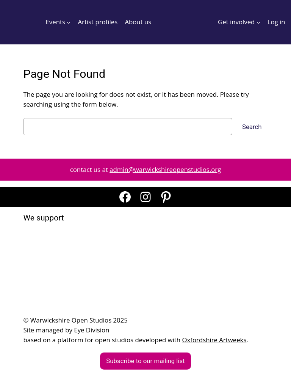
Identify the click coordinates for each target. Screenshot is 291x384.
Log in (276, 21)
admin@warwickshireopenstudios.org (165, 169)
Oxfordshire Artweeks (214, 339)
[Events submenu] (68, 22)
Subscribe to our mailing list (145, 361)
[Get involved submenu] (258, 22)
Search (252, 127)
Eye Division (91, 330)
